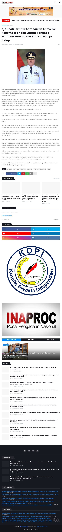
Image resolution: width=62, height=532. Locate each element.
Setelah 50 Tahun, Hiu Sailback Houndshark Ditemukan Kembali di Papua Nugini (26, 518)
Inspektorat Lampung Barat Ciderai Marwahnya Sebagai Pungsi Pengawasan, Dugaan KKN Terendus (36, 21)
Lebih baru (6, 219)
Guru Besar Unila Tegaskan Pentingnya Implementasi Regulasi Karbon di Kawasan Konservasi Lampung (29, 354)
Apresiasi (10, 25)
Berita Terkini (11, 340)
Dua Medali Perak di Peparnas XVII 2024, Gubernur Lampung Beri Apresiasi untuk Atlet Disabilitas (11, 197)
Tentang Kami (28, 529)
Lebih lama (56, 219)
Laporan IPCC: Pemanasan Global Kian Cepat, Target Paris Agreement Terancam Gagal (29, 513)
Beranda (4, 25)
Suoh (48, 169)
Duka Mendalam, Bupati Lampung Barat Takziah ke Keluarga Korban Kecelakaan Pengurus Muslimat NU (31, 383)
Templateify (24, 527)
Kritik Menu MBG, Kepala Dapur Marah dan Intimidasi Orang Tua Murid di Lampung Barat (33, 368)
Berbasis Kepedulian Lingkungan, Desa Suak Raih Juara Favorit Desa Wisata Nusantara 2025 (30, 495)
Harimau (29, 169)
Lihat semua (57, 178)
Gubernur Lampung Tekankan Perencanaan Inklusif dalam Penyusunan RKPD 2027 (27, 505)
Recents (31, 340)
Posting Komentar (7, 215)
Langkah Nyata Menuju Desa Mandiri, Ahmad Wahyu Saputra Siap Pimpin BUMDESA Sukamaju (33, 405)
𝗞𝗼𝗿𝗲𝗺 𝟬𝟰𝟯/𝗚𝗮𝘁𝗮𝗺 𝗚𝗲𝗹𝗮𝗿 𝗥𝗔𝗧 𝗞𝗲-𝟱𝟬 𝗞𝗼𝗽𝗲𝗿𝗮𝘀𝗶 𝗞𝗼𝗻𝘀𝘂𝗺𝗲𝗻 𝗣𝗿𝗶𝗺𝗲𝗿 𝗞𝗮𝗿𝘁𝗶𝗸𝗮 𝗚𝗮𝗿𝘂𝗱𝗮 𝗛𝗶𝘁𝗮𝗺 (32, 428)
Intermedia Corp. (42, 527)
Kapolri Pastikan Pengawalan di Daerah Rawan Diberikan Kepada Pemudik (33, 435)
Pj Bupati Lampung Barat (40, 169)
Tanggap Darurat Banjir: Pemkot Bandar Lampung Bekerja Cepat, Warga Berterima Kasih (30, 197)
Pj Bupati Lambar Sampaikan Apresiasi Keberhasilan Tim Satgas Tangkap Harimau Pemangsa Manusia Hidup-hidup (51, 198)
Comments (50, 340)
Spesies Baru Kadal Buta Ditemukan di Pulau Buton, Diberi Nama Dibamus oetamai (27, 522)
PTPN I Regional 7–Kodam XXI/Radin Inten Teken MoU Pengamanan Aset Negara (35, 412)
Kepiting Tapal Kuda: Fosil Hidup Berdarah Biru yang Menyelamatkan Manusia (25, 516)
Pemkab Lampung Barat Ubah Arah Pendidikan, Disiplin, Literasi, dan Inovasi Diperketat (33, 421)
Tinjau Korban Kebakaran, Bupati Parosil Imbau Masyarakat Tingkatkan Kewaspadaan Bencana (28, 499)
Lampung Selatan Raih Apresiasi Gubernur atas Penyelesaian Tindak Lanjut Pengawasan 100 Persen (30, 492)
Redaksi (36, 529)
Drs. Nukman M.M (21, 169)
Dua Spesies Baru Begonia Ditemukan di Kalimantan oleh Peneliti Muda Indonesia (26, 520)
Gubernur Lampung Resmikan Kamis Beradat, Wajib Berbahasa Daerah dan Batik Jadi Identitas (33, 398)
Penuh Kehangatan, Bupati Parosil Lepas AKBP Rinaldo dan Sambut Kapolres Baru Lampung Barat (34, 390)
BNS (14, 169)
